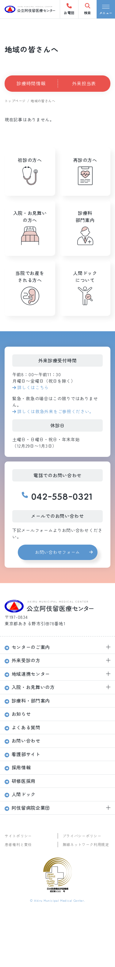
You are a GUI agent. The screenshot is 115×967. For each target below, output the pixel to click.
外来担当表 (84, 83)
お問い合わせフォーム (57, 552)
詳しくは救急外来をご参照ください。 (55, 411)
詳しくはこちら (33, 387)
